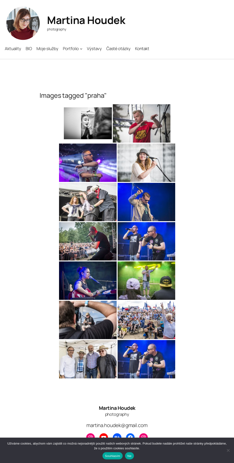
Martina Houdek (86, 20)
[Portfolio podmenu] (81, 48)
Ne (129, 456)
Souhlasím (112, 456)
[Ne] (228, 450)
